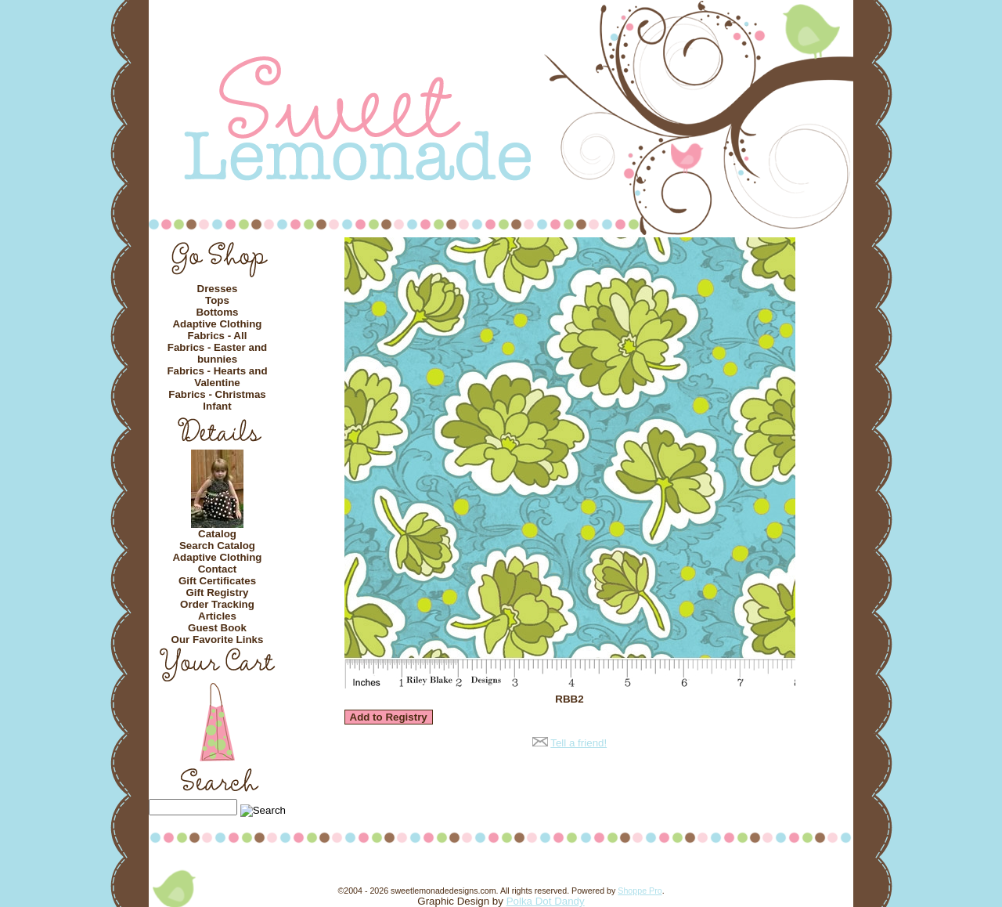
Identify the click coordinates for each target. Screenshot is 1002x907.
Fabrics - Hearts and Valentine (217, 376)
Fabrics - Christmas (216, 394)
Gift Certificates (217, 581)
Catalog (217, 534)
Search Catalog (217, 545)
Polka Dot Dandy (545, 901)
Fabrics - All (217, 335)
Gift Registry (217, 592)
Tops (217, 300)
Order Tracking (217, 604)
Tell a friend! (578, 743)
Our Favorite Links (217, 639)
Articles (217, 616)
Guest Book (217, 628)
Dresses (217, 289)
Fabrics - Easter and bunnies (217, 353)
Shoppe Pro (639, 890)
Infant (217, 406)
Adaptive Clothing (216, 324)
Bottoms (217, 312)
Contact (217, 569)
